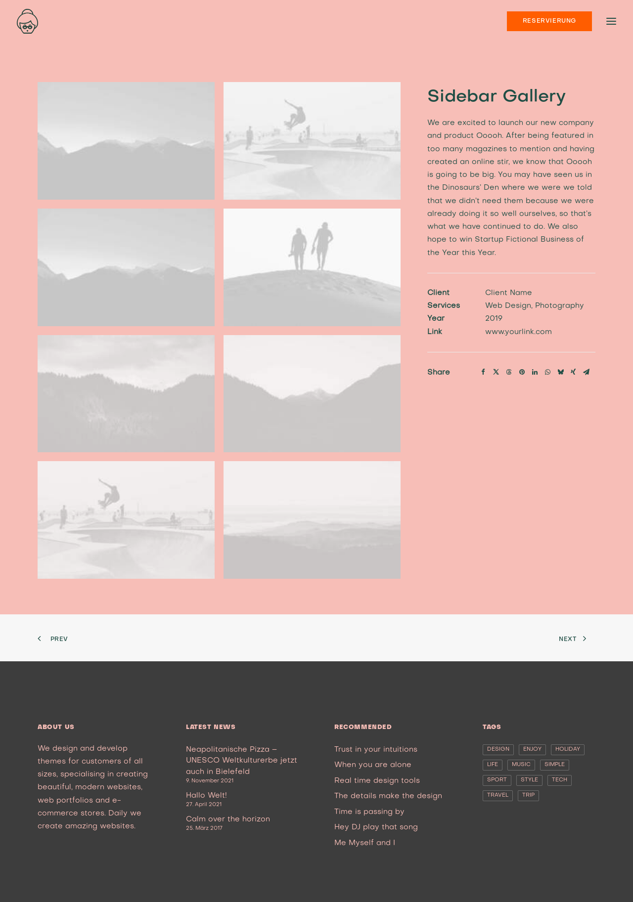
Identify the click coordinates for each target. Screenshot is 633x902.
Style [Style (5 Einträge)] (529, 780)
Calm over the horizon (228, 819)
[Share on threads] (509, 367)
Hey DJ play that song (376, 827)
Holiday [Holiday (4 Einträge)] (567, 749)
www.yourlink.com (518, 327)
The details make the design (388, 796)
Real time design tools (377, 780)
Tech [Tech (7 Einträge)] (559, 780)
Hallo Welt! (206, 795)
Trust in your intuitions (375, 749)
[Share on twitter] (496, 367)
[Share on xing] (573, 367)
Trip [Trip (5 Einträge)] (528, 795)
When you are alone (372, 765)
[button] (126, 141)
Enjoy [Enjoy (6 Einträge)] (532, 749)
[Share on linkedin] (535, 367)
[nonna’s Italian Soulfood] (27, 21)
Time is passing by (369, 812)
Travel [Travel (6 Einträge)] (497, 795)
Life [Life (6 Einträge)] (492, 765)
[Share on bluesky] (560, 367)
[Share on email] (586, 367)
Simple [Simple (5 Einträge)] (554, 765)
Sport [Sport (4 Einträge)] (497, 780)
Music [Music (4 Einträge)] (521, 765)
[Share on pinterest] (522, 367)
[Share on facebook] (483, 367)
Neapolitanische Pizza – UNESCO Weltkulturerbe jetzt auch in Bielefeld (241, 760)
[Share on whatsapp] (547, 367)
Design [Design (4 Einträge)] (498, 749)
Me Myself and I (364, 843)
